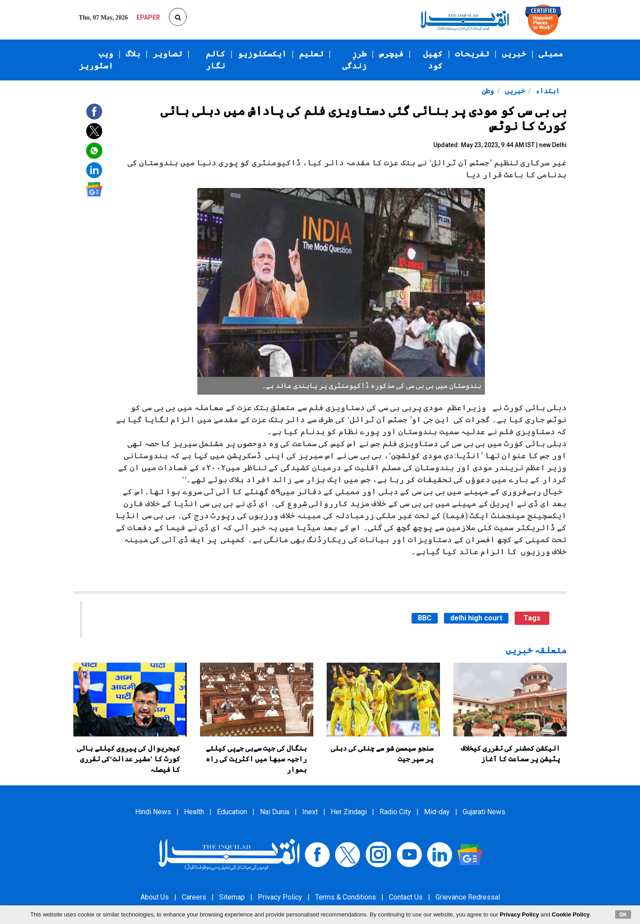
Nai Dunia (274, 812)
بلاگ (133, 53)
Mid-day (437, 812)
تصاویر (167, 53)
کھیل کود (433, 59)
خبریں (514, 53)
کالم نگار (215, 59)
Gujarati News (484, 812)
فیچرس (391, 53)
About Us (154, 897)
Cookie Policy (571, 914)
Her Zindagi (349, 812)
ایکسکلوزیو (262, 53)
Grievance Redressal (468, 897)
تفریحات (472, 53)
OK (623, 914)
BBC (425, 618)
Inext (310, 812)
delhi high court (476, 618)
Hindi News (153, 812)
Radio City (395, 812)
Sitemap (232, 897)
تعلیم (311, 53)
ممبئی (551, 53)
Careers (194, 897)
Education (232, 812)
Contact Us (406, 897)
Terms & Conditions (345, 897)
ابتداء (547, 91)
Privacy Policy (280, 897)
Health (194, 812)
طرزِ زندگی (354, 59)
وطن (488, 91)
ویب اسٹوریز (96, 59)
